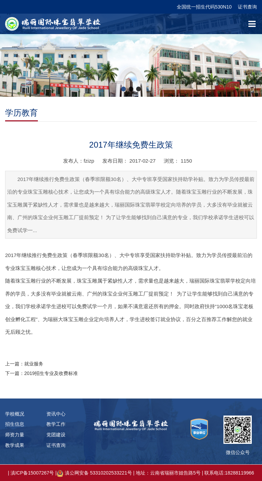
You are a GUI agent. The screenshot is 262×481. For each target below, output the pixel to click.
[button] (123, 89)
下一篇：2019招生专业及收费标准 (41, 373)
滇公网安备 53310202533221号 (98, 473)
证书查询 (247, 7)
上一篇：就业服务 (24, 363)
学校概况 (14, 414)
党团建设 (56, 434)
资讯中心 (56, 414)
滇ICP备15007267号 (32, 473)
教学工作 (56, 424)
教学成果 (14, 445)
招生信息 (14, 424)
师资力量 (14, 434)
